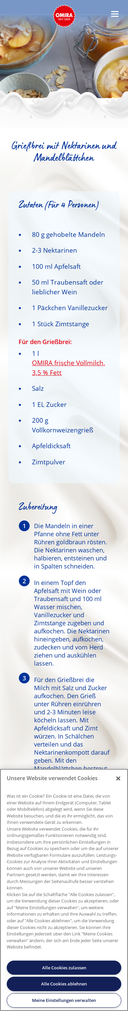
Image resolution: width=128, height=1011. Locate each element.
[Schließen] (118, 778)
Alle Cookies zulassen (64, 968)
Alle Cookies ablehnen (64, 984)
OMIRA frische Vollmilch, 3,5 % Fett (68, 368)
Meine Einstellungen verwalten (64, 1000)
